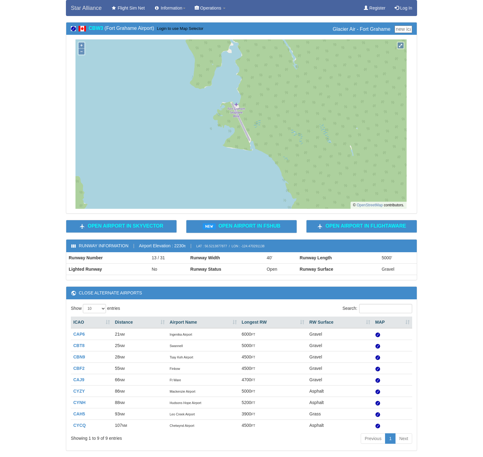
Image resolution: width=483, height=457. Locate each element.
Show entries (95, 308)
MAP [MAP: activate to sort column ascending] (380, 322)
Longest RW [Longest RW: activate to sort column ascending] (254, 322)
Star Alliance (86, 8)
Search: (377, 308)
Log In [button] (403, 8)
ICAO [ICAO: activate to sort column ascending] (78, 322)
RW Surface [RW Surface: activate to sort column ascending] (321, 322)
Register (374, 8)
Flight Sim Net (128, 8)
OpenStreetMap (370, 205)
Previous (373, 438)
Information (169, 8)
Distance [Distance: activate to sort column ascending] (124, 322)
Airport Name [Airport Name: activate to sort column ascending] (183, 322)
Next (403, 438)
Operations (210, 8)
